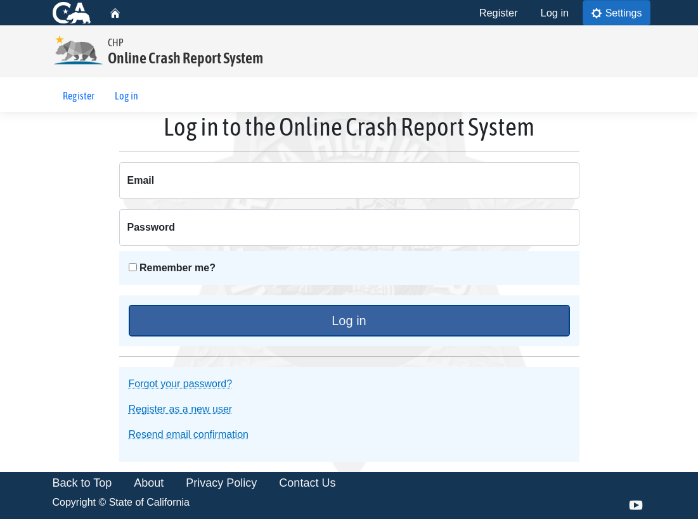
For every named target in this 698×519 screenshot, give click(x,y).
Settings (616, 12)
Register (498, 12)
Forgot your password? (181, 384)
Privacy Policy (221, 483)
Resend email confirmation (189, 435)
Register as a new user (181, 409)
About (149, 483)
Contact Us (307, 483)
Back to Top (82, 483)
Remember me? (172, 268)
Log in (555, 12)
